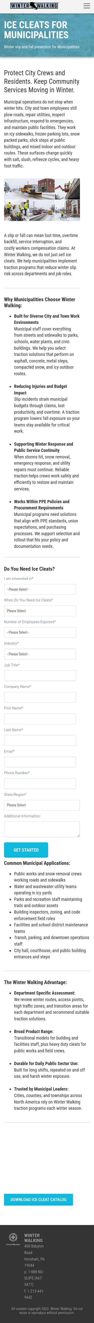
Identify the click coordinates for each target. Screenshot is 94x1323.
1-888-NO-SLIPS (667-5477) (34, 1278)
